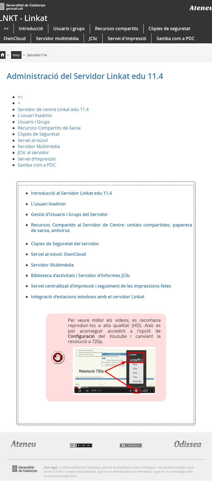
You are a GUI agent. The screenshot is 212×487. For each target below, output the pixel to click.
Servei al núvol (33, 140)
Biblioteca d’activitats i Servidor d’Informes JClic (80, 275)
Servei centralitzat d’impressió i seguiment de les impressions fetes (101, 286)
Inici (16, 54)
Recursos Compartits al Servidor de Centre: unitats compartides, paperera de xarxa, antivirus (111, 227)
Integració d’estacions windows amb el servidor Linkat (87, 297)
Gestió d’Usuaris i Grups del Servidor (69, 214)
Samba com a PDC (176, 38)
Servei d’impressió (37, 159)
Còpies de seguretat (169, 28)
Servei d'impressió (127, 38)
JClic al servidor (33, 152)
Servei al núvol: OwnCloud (58, 254)
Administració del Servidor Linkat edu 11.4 (85, 76)
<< (20, 97)
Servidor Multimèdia (39, 146)
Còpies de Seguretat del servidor (65, 244)
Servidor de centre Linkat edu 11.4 (53, 109)
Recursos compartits (116, 28)
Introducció (31, 28)
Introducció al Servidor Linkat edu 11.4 (71, 193)
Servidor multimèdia (57, 38)
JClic (93, 38)
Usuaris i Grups (34, 122)
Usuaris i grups (69, 28)
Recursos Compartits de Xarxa (49, 128)
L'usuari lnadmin (35, 115)
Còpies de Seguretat (39, 134)
